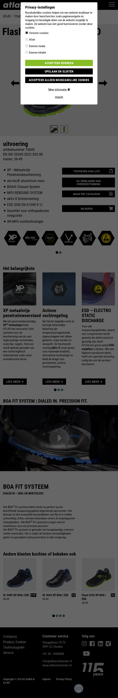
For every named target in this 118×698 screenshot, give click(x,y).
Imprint (59, 97)
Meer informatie (59, 89)
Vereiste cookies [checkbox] (39, 33)
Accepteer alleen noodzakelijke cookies (59, 79)
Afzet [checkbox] (32, 39)
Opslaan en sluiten (59, 71)
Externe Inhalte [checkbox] (37, 52)
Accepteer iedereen (59, 63)
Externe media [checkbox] (37, 46)
